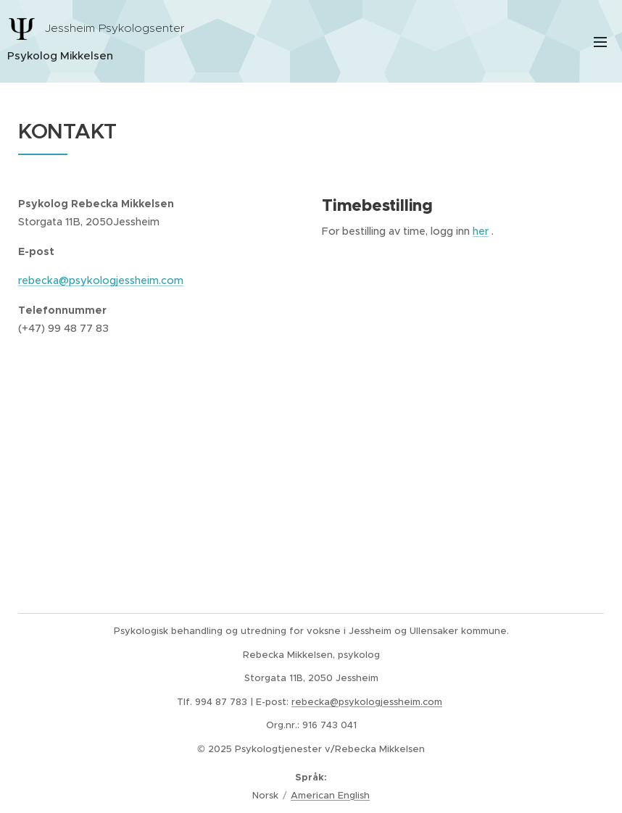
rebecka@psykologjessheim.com (100, 281)
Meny (600, 42)
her (481, 231)
